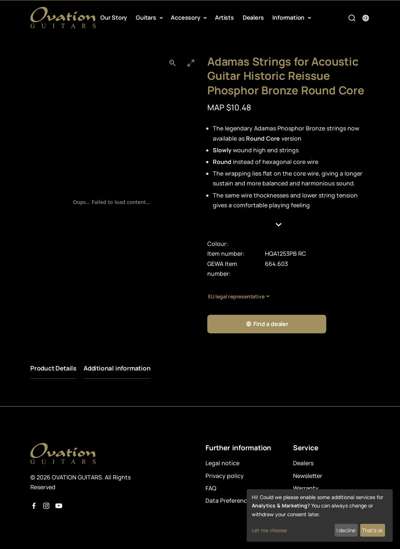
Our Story (113, 17)
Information (289, 17)
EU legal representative (236, 296)
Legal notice (222, 463)
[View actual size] (173, 62)
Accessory (186, 17)
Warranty (306, 488)
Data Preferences (229, 501)
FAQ (210, 488)
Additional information (117, 368)
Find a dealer (267, 324)
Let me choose (269, 530)
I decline (345, 530)
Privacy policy (224, 476)
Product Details (53, 368)
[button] (288, 224)
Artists (224, 17)
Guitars (146, 17)
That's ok (372, 530)
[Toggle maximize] (191, 62)
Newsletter (307, 476)
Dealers (253, 17)
